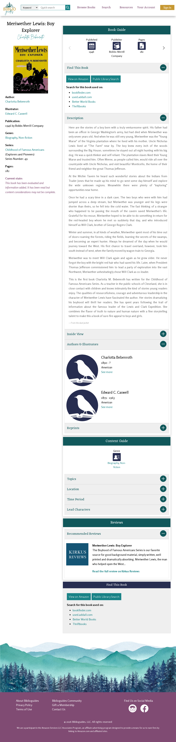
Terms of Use (24, 709)
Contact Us (58, 709)
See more (106, 372)
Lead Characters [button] (116, 509)
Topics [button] (116, 479)
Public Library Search (106, 79)
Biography (11, 137)
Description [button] (116, 118)
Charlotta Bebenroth (30, 36)
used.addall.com (82, 97)
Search (106, 7)
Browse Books (86, 7)
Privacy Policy (24, 705)
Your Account (146, 7)
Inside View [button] (116, 334)
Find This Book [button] (116, 68)
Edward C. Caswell (16, 113)
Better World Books (83, 101)
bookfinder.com (81, 92)
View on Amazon (78, 79)
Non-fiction (25, 137)
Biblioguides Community (67, 700)
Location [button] (116, 489)
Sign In (167, 7)
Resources (126, 7)
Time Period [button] (116, 499)
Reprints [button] (116, 428)
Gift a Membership (63, 705)
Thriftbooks (79, 106)
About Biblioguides (27, 700)
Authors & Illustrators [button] (116, 344)
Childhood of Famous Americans (24, 149)
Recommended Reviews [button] (116, 533)
